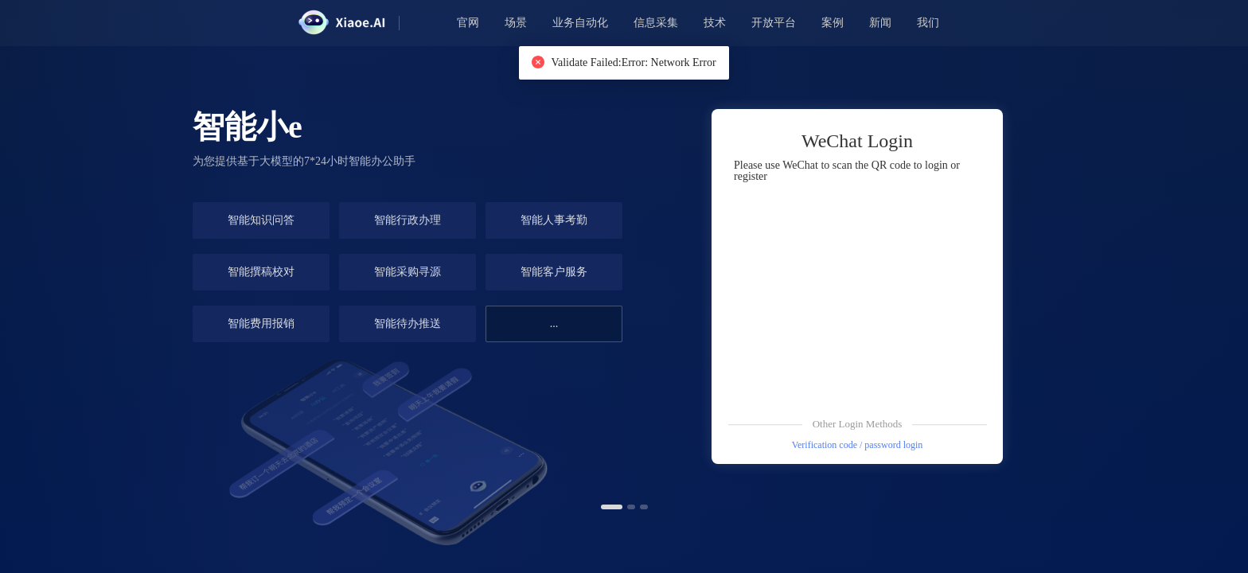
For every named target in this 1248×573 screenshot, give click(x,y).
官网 (468, 23)
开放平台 (773, 23)
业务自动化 (580, 23)
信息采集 (656, 23)
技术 (715, 23)
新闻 (880, 23)
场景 (516, 23)
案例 (832, 23)
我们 (928, 23)
